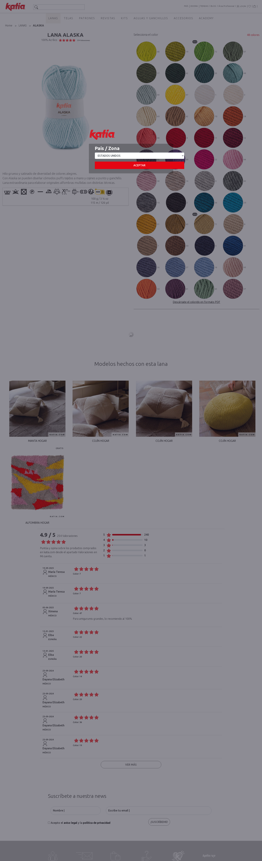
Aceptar (139, 165)
